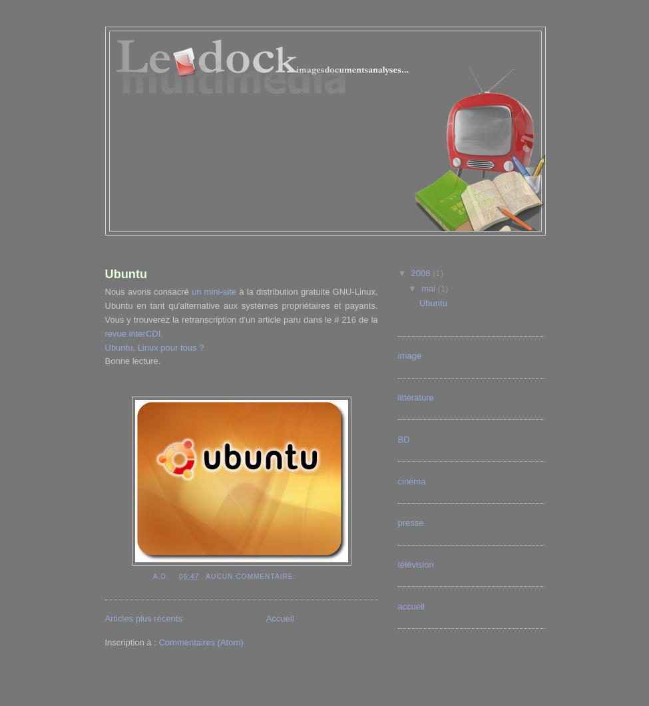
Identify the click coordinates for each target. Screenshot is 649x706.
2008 (422, 273)
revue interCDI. (134, 334)
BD (404, 439)
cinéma (412, 481)
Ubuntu (126, 274)
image (409, 356)
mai (429, 288)
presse (411, 523)
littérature (416, 398)
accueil (411, 607)
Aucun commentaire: (252, 576)
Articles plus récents (143, 618)
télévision (416, 565)
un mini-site (214, 292)
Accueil (280, 618)
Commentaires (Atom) (200, 642)
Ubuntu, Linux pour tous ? (154, 348)
